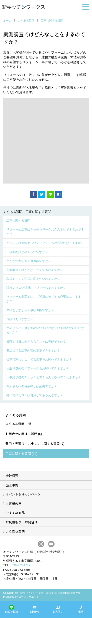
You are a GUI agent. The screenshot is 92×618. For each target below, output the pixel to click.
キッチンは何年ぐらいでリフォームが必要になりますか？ (45, 243)
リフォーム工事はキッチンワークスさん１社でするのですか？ (45, 232)
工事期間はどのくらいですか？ (27, 252)
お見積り (58, 612)
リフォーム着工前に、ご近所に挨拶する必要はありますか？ (43, 299)
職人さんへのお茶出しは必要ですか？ (31, 386)
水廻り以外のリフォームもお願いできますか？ (37, 368)
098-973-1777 (21, 565)
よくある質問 (15, 531)
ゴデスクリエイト (29, 596)
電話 (80, 612)
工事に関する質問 (18, 220)
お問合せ (35, 612)
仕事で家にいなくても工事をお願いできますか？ (39, 359)
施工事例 (12, 485)
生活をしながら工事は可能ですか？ (30, 310)
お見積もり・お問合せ (21, 522)
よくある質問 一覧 (18, 423)
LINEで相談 (11, 612)
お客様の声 (14, 503)
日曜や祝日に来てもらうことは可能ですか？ (36, 341)
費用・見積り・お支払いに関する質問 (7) (34, 443)
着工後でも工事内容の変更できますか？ (33, 350)
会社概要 (12, 475)
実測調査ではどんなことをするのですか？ (34, 270)
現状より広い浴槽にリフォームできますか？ (36, 287)
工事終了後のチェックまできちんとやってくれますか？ (43, 377)
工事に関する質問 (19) (21, 453)
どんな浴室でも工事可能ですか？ (28, 261)
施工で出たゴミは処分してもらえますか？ (34, 395)
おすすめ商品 (15, 512)
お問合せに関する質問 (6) (23, 433)
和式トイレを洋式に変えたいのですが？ (33, 279)
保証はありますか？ (19, 319)
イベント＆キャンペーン (23, 494)
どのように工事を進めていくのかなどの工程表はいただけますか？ (45, 330)
